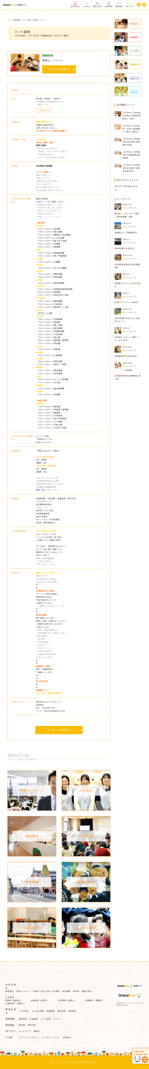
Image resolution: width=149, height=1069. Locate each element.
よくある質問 (38, 1011)
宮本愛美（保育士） (67, 1000)
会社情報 (66, 991)
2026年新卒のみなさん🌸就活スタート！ (127, 319)
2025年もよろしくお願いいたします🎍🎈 (127, 338)
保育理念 (9, 991)
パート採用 (46, 1019)
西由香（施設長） (13, 1000)
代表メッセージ (23, 991)
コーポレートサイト (51, 1037)
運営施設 (119, 4)
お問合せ (67, 1037)
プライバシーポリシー (29, 1037)
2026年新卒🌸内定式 (124, 248)
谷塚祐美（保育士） (40, 1000)
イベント (57, 1019)
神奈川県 (32, 1025)
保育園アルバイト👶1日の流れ (127, 284)
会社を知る (75, 4)
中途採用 (34, 1019)
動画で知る (87, 991)
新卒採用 (23, 1019)
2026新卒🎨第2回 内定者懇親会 (127, 265)
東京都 (22, 1025)
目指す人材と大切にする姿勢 (46, 991)
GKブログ (130, 4)
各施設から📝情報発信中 (126, 232)
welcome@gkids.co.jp (54, 711)
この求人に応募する (59, 69)
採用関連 (128, 370)
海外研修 (61, 1011)
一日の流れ (24, 1011)
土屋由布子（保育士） (15, 1003)
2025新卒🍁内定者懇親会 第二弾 (128, 377)
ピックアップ (130, 208)
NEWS (76, 991)
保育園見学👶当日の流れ (126, 356)
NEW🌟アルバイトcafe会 (126, 302)
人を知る (86, 4)
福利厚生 (72, 1011)
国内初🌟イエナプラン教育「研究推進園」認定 (127, 215)
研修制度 (51, 1011)
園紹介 (37, 1031)
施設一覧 (40, 490)
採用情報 (109, 4)
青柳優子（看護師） (94, 1000)
